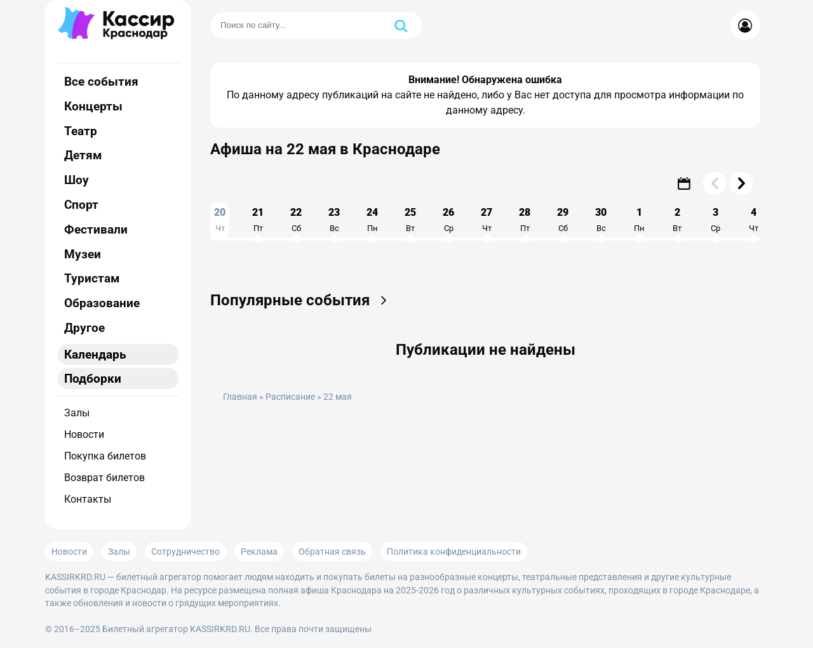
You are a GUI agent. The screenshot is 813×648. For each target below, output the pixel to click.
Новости (84, 434)
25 (410, 219)
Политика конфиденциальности (454, 551)
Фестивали (96, 229)
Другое (84, 328)
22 (296, 219)
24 (372, 219)
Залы (77, 413)
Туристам (91, 278)
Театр (80, 131)
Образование (102, 303)
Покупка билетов (105, 456)
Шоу (76, 180)
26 (448, 219)
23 (334, 219)
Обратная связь (332, 551)
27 (486, 219)
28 (524, 219)
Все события (101, 81)
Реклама (259, 551)
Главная (240, 397)
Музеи (82, 254)
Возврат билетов (104, 478)
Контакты (87, 499)
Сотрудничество (185, 551)
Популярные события (302, 300)
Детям (83, 155)
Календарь (95, 354)
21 (258, 219)
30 (601, 219)
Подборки (92, 378)
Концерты (93, 106)
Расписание (290, 397)
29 (562, 219)
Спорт (81, 204)
